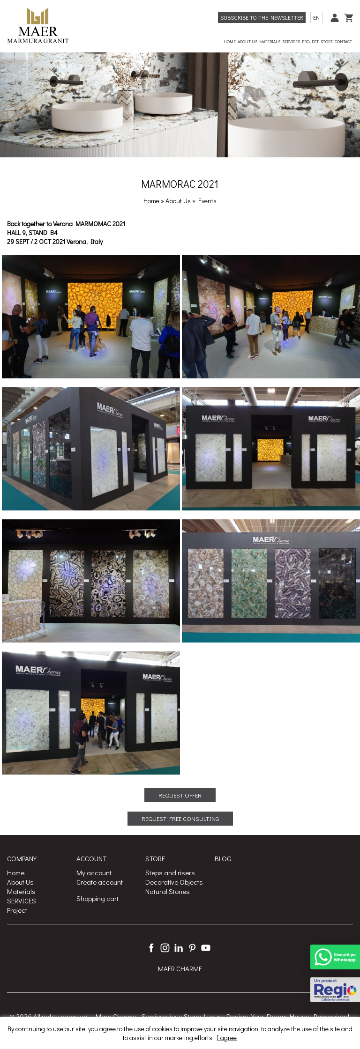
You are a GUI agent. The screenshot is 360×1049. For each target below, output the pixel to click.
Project (17, 910)
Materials (21, 891)
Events (207, 200)
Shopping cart (97, 898)
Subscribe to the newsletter (261, 17)
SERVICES (21, 900)
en (316, 17)
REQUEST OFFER (180, 795)
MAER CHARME (180, 969)
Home (151, 200)
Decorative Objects (174, 881)
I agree (227, 1037)
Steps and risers (170, 872)
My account (94, 872)
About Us (178, 200)
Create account (99, 881)
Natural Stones (167, 891)
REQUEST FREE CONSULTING (180, 818)
